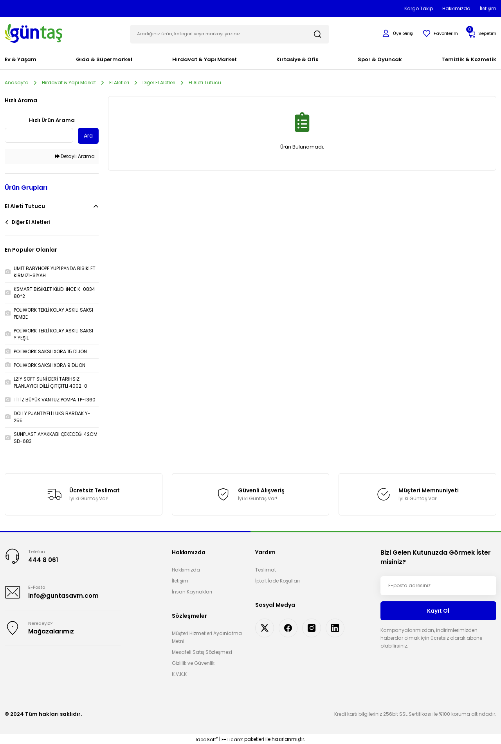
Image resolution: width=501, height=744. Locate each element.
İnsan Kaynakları (192, 591)
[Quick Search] (39, 134)
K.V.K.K (179, 673)
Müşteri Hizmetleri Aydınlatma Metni (207, 636)
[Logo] (33, 32)
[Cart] (481, 33)
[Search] (229, 33)
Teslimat (265, 569)
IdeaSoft (207, 738)
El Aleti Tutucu (205, 81)
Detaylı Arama (75, 155)
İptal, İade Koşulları (277, 580)
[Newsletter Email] (438, 584)
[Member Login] (394, 33)
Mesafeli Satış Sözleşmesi (202, 651)
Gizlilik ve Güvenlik (193, 662)
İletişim (180, 580)
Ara (88, 135)
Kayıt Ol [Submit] (438, 609)
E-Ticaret (232, 738)
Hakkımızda (186, 569)
